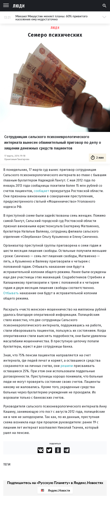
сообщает (41, 191)
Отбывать (11, 293)
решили (66, 366)
